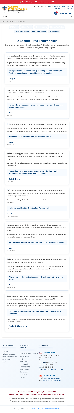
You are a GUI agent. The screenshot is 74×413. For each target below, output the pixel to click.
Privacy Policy (24, 364)
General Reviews (54, 31)
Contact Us (23, 374)
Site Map (23, 377)
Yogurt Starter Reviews (39, 31)
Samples (4, 362)
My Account (68, 8)
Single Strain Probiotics (9, 356)
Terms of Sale (24, 356)
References (24, 361)
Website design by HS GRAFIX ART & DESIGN (46, 409)
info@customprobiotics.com (59, 6)
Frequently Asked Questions (29, 353)
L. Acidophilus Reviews (22, 31)
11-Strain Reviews (26, 27)
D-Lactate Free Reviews (57, 27)
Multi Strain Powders (8, 354)
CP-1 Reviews (14, 27)
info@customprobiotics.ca (52, 378)
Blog (21, 359)
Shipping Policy (25, 366)
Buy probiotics (24, 372)
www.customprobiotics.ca (52, 380)
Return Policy (24, 369)
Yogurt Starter (6, 359)
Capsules (5, 351)
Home (3, 21)
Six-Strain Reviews (41, 27)
